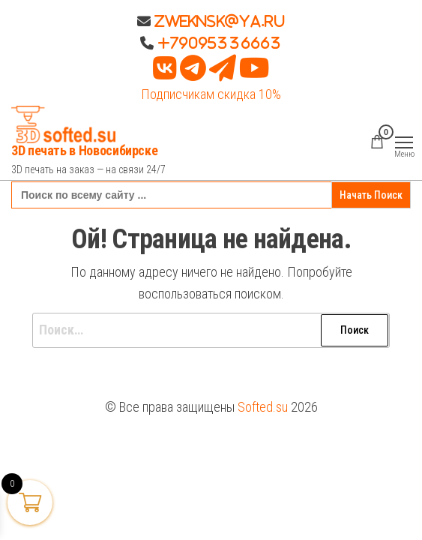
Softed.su (263, 407)
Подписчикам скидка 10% (211, 94)
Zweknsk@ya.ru (218, 21)
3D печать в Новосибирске (84, 150)
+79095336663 (219, 43)
